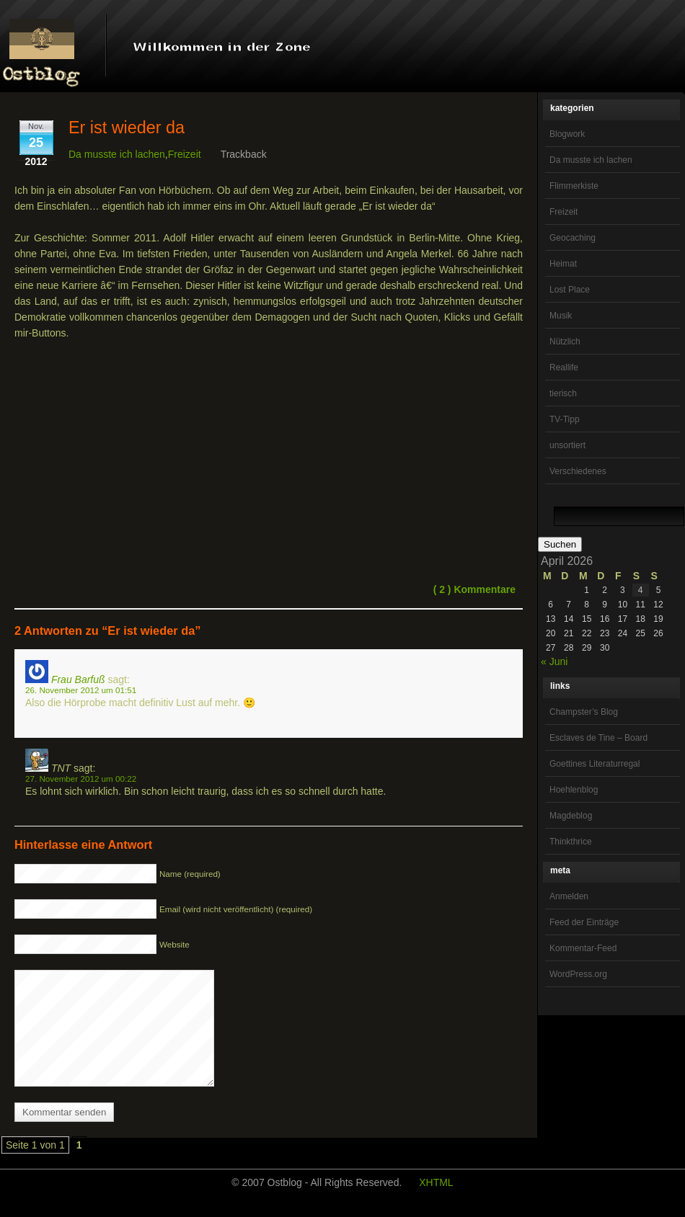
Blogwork (567, 134)
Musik (560, 316)
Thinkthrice (570, 842)
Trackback (244, 154)
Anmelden (568, 896)
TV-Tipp (564, 419)
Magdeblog (570, 816)
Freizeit (563, 212)
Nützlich (564, 341)
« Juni (554, 661)
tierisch (563, 393)
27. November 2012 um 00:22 (80, 778)
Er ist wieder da (126, 127)
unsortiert (567, 445)
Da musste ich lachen (590, 160)
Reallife (563, 367)
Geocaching (572, 238)
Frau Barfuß (78, 679)
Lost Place (569, 290)
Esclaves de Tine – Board (598, 738)
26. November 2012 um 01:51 (80, 690)
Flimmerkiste (573, 186)
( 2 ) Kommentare (474, 589)
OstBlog (42, 47)
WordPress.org (578, 974)
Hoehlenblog (573, 790)
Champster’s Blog (583, 712)
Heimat (563, 264)
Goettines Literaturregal (594, 764)
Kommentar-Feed (582, 948)
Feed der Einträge (584, 922)
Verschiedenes (577, 471)
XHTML (436, 1204)
